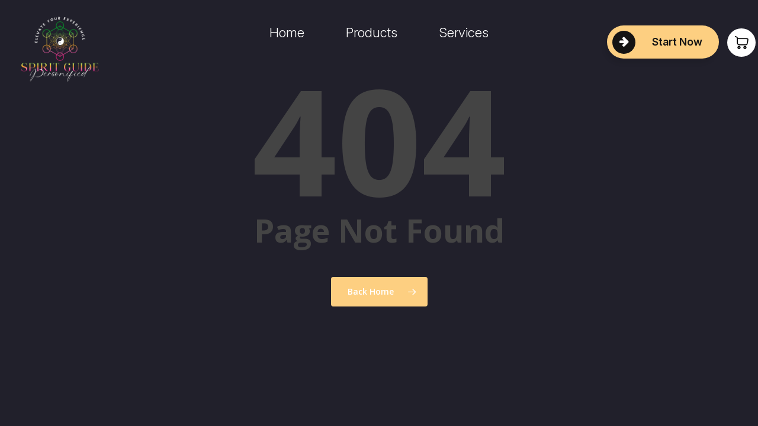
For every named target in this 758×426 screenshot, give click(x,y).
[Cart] (733, 42)
